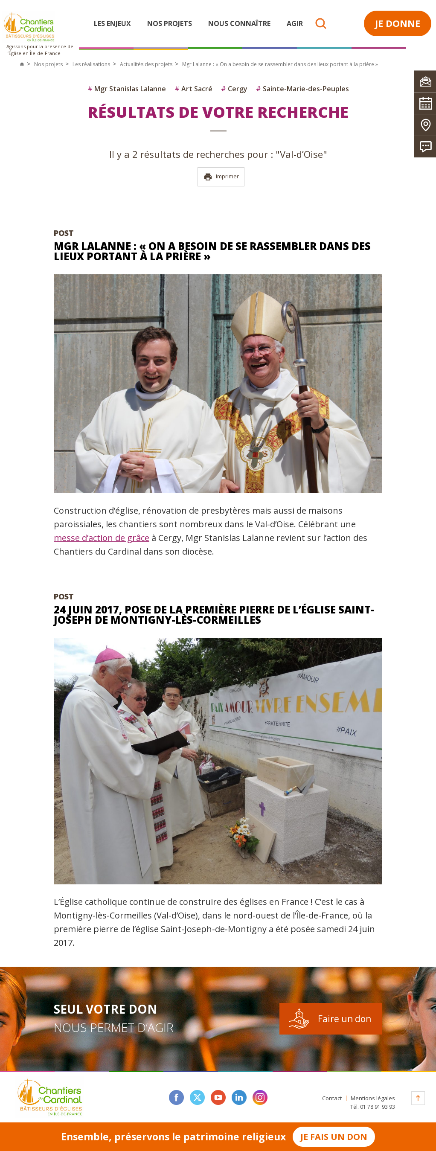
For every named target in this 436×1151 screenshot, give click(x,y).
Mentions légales (373, 1098)
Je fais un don (333, 1136)
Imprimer (221, 176)
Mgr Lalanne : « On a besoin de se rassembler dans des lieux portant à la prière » (212, 251)
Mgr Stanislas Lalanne (126, 88)
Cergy (234, 88)
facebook (176, 1097)
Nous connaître (239, 23)
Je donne (397, 23)
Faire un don (344, 1019)
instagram (260, 1097)
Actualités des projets (146, 64)
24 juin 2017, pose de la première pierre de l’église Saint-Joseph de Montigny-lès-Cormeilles (214, 614)
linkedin (239, 1097)
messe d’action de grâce (101, 538)
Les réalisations (91, 64)
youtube (218, 1097)
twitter (197, 1097)
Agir (295, 23)
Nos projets (169, 23)
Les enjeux (112, 23)
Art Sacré (193, 88)
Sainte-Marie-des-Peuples (302, 88)
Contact (332, 1098)
